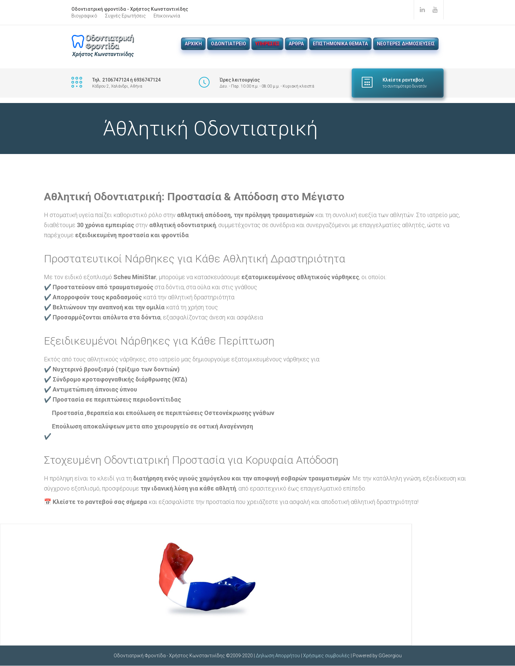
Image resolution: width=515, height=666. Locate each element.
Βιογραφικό (84, 15)
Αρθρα (296, 43)
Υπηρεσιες (267, 43)
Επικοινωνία (167, 15)
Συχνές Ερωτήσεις (125, 15)
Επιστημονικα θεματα (340, 43)
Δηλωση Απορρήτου (278, 656)
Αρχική (193, 43)
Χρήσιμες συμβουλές (326, 656)
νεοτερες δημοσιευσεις (406, 43)
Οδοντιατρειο (228, 43)
